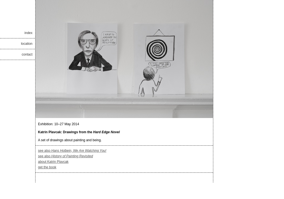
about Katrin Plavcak (53, 162)
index (28, 33)
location (26, 44)
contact (27, 54)
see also (72, 151)
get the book (47, 167)
